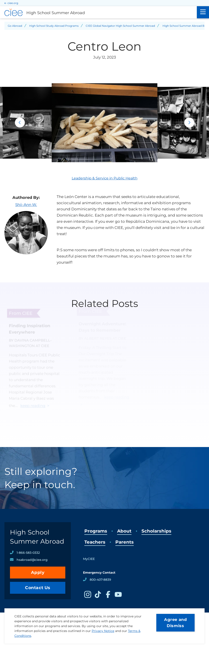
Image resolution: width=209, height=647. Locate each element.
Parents (124, 542)
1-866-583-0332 (28, 553)
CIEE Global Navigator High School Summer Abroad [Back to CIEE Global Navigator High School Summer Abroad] (120, 25)
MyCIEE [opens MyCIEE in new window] (89, 559)
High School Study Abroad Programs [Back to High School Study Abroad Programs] (54, 25)
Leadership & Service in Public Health (104, 178)
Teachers (94, 542)
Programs (95, 531)
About (124, 531)
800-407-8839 (100, 580)
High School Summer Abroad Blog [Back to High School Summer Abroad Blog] (186, 25)
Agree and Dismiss (175, 622)
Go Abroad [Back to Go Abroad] (15, 25)
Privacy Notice (103, 631)
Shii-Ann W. (26, 204)
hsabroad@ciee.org (32, 560)
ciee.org (13, 3)
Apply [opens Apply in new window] (38, 572)
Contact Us (37, 587)
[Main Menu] (203, 12)
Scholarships (156, 531)
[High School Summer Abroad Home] (98, 12)
